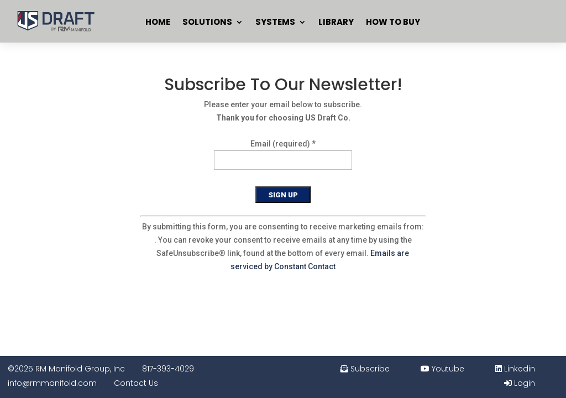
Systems (275, 22)
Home (157, 22)
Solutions (207, 22)
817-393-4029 (168, 368)
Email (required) (283, 143)
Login (519, 383)
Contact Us (136, 383)
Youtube (442, 368)
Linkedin (515, 368)
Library (336, 22)
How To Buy (393, 22)
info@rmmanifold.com (52, 383)
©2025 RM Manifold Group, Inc (66, 368)
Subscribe (365, 368)
